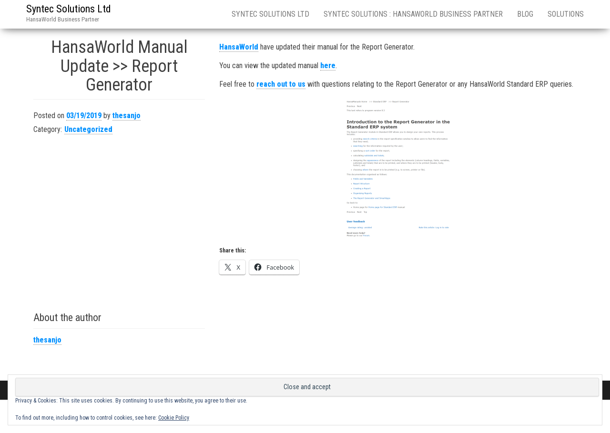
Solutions (566, 14)
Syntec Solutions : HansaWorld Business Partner (413, 14)
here (328, 65)
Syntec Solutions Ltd (68, 9)
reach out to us (280, 84)
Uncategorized (88, 129)
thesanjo (126, 115)
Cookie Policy (173, 417)
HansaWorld (238, 46)
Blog (525, 14)
